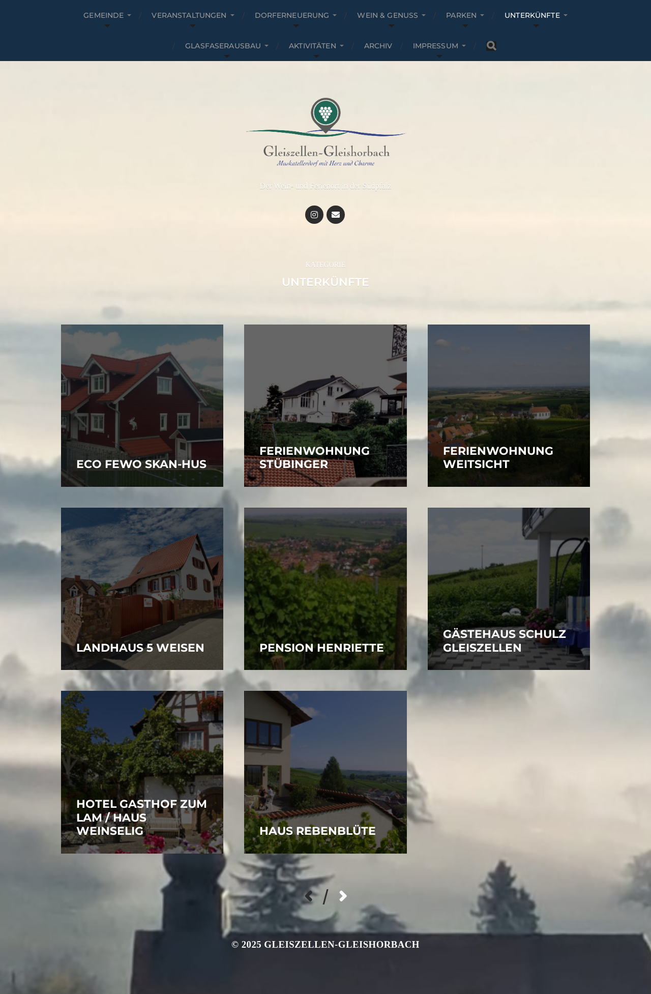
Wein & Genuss (387, 15)
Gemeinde (103, 15)
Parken (461, 15)
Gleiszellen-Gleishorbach (342, 944)
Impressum (435, 45)
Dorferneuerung (292, 15)
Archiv (378, 45)
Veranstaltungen (189, 15)
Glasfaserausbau (223, 45)
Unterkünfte (532, 15)
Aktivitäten (312, 45)
